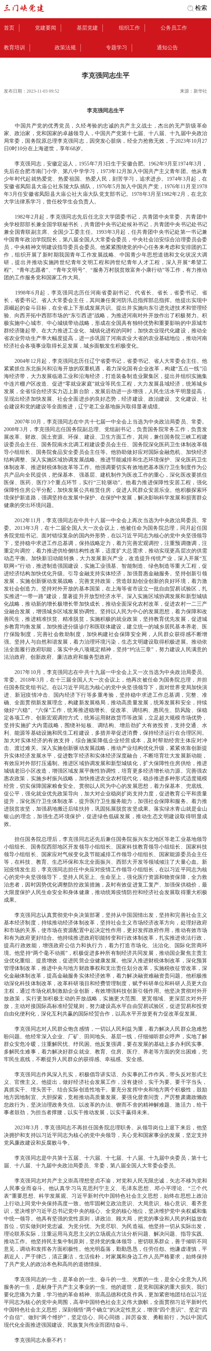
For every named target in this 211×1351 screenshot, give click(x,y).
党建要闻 (45, 28)
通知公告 (167, 47)
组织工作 (129, 28)
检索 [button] (201, 8)
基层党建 (87, 28)
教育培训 (14, 47)
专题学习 (116, 47)
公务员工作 (174, 28)
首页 (9, 28)
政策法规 (65, 47)
